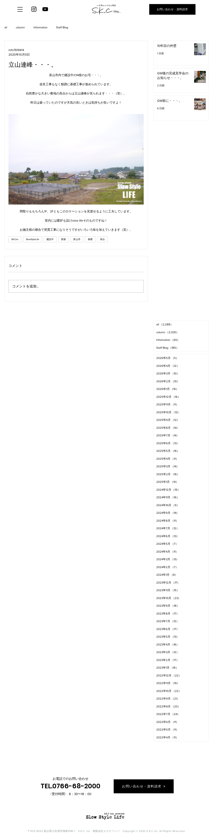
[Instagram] (33, 9)
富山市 (76, 239)
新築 (63, 239)
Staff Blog (62, 27)
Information (40, 27)
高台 (102, 239)
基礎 (90, 239)
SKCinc (14, 239)
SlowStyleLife (32, 239)
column (20, 27)
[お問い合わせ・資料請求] (172, 9)
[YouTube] (45, 9)
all (5, 27)
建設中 (50, 239)
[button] (20, 9)
